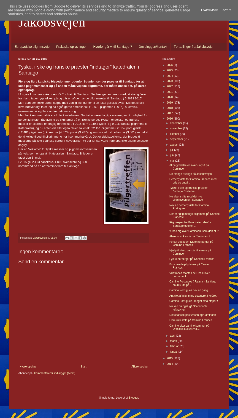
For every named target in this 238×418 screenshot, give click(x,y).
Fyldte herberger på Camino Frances (191, 259)
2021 (170, 91)
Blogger (133, 397)
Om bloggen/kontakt (152, 46)
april (173, 335)
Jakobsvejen (51, 21)
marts (174, 341)
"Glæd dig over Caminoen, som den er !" (194, 231)
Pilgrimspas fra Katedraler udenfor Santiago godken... (190, 224)
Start (83, 366)
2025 (170, 70)
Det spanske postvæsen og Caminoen (192, 315)
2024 (170, 75)
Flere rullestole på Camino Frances (190, 320)
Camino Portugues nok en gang (188, 290)
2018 (170, 107)
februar (174, 346)
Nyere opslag (27, 366)
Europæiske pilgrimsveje (32, 46)
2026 (170, 65)
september (177, 139)
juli (172, 150)
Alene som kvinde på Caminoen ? (189, 236)
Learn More (209, 10)
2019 (170, 102)
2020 (170, 97)
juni (172, 155)
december (176, 123)
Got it (226, 10)
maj (172, 160)
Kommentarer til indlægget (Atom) (54, 373)
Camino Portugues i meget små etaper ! (193, 301)
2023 (170, 81)
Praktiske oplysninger (71, 46)
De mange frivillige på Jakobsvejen (190, 174)
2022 (170, 86)
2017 (170, 113)
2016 (170, 118)
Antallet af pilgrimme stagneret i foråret (192, 295)
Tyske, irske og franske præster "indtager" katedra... (188, 189)
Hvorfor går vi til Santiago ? (112, 46)
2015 (170, 358)
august (174, 144)
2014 (170, 363)
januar (174, 351)
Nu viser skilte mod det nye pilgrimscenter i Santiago (186, 198)
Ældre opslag (139, 366)
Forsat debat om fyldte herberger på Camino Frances (191, 243)
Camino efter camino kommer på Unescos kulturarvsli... (189, 327)
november (176, 128)
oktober (175, 134)
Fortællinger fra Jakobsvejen (194, 46)
